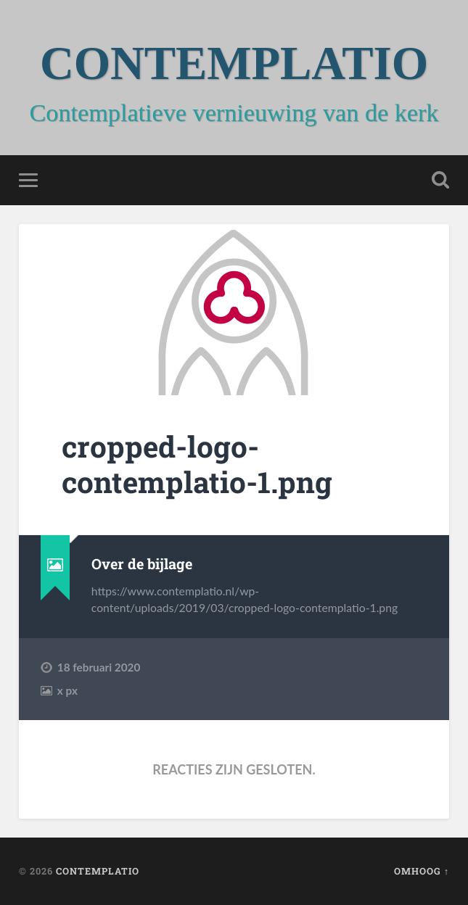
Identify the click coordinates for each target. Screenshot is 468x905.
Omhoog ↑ (421, 871)
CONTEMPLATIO (234, 63)
